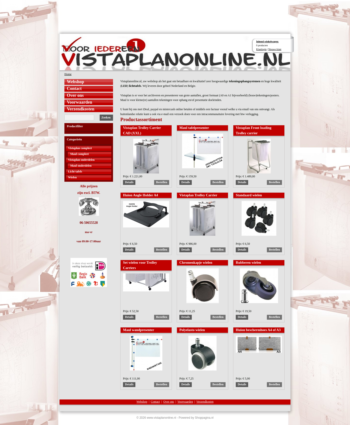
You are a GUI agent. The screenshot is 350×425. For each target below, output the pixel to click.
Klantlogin (261, 49)
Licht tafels (75, 171)
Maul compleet (79, 154)
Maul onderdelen (81, 165)
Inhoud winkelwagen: (267, 41)
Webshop (75, 81)
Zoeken (106, 117)
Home (67, 74)
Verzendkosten (80, 109)
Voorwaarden (79, 102)
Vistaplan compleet (80, 148)
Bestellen (161, 182)
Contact (74, 88)
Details (129, 182)
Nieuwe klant (274, 49)
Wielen (72, 177)
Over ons (75, 95)
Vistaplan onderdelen (81, 160)
